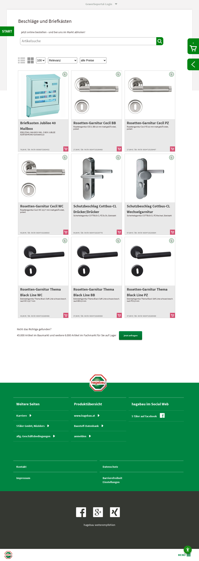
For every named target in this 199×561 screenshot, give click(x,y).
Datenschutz (110, 467)
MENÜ (181, 555)
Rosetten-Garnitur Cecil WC (41, 206)
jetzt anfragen (131, 335)
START (7, 31)
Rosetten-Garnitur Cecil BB (94, 123)
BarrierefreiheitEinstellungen (112, 480)
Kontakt (21, 467)
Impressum (23, 478)
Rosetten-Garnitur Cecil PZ (148, 123)
